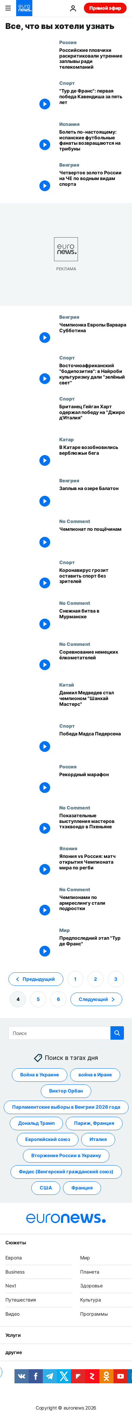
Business (15, 1271)
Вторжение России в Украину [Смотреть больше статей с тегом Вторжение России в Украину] (66, 1155)
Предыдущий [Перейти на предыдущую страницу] (39, 978)
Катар (66, 439)
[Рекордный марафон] (93, 784)
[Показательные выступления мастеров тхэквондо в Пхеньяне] (93, 825)
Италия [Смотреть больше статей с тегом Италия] (98, 1139)
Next (10, 1285)
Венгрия (69, 164)
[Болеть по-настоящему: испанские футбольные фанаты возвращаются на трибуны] (93, 141)
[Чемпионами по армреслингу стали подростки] (93, 907)
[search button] (117, 1033)
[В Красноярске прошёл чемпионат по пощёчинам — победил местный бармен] (93, 538)
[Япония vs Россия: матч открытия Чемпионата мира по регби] (93, 866)
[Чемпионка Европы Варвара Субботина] (93, 334)
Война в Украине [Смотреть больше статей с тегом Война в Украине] (39, 1074)
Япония (68, 848)
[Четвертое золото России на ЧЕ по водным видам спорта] (93, 182)
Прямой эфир (105, 8)
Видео (12, 1314)
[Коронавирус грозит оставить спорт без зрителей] (93, 579)
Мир (64, 930)
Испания (69, 124)
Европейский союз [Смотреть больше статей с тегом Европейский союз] (47, 1139)
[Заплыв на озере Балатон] (93, 498)
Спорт (67, 82)
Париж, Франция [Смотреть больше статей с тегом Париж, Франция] (94, 1123)
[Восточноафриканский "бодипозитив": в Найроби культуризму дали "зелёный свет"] (93, 375)
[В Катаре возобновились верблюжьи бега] (93, 457)
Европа (13, 1257)
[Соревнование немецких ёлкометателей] (93, 661)
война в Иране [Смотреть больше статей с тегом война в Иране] (95, 1074)
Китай (66, 684)
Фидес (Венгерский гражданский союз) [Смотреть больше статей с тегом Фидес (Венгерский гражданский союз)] (66, 1171)
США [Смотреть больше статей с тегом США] (46, 1187)
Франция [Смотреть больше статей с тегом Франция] (82, 1187)
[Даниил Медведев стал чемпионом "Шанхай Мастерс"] (93, 702)
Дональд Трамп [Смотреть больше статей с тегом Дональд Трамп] (36, 1123)
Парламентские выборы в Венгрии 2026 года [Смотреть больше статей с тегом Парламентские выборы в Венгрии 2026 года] (66, 1107)
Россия (67, 42)
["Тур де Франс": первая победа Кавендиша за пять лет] (93, 100)
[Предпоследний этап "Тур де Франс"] (93, 947)
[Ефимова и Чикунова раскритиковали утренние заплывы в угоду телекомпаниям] (93, 59)
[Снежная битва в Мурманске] (93, 620)
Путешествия (20, 1300)
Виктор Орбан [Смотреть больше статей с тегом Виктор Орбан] (66, 1091)
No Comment (74, 521)
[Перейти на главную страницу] (24, 8)
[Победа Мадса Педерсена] (93, 743)
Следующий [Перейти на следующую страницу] (93, 999)
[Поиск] (66, 1033)
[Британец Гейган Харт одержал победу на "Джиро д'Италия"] (93, 416)
